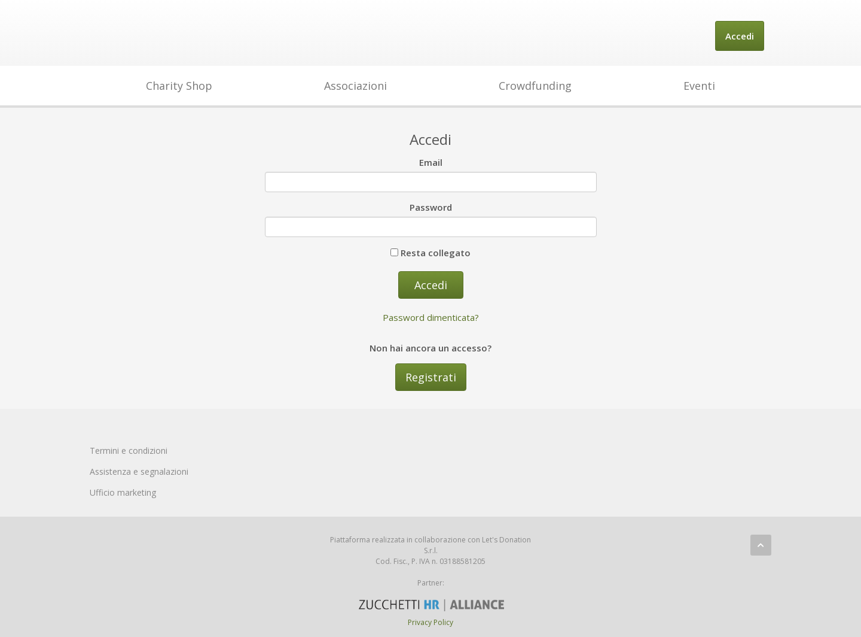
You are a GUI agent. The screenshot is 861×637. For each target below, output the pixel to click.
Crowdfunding (535, 85)
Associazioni (355, 85)
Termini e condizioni (128, 450)
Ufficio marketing (123, 492)
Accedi (739, 36)
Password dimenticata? (431, 317)
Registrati (430, 377)
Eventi (699, 85)
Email (430, 162)
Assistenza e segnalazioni (139, 471)
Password (431, 207)
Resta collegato (430, 253)
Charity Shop (179, 85)
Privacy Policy (430, 622)
